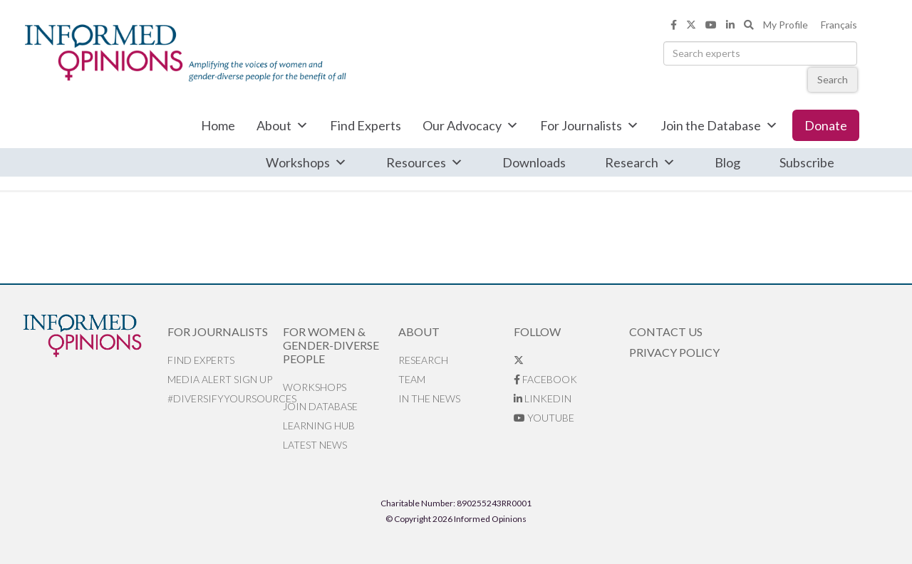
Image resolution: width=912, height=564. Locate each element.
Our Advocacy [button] (471, 125)
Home (218, 125)
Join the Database (719, 125)
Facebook (545, 379)
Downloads (534, 162)
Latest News (315, 445)
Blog (727, 162)
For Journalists (589, 125)
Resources (424, 162)
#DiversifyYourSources (225, 398)
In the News (429, 398)
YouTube (544, 418)
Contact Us (666, 331)
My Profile (785, 25)
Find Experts (365, 125)
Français (839, 25)
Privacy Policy (674, 352)
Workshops (306, 162)
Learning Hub (319, 425)
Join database (320, 406)
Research (640, 162)
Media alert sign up (219, 379)
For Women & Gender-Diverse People (331, 345)
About (282, 125)
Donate (825, 125)
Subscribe (806, 162)
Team (411, 379)
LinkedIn (542, 398)
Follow (537, 331)
